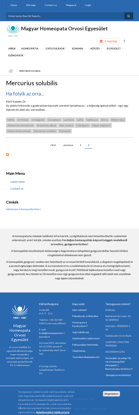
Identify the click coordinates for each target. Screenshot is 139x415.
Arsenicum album (46, 125)
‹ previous (68, 145)
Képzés (95, 48)
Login (88, 5)
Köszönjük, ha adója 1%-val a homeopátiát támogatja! (118, 362)
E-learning (111, 41)
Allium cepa (117, 119)
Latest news (17, 181)
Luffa (80, 119)
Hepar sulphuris (101, 125)
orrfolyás (22, 119)
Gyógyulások (55, 48)
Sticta (104, 119)
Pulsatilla (64, 131)
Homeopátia (29, 48)
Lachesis (69, 119)
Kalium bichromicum (19, 131)
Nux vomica (66, 125)
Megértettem (112, 394)
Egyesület (114, 48)
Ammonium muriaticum (20, 125)
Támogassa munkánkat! (118, 375)
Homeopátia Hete (29, 209)
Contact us (51, 5)
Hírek (12, 48)
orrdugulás (38, 119)
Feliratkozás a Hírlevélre (85, 316)
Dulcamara (54, 119)
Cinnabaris (82, 125)
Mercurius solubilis (45, 131)
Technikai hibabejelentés (86, 357)
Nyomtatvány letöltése (119, 368)
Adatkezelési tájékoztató (86, 338)
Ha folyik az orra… (25, 94)
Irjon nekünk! (79, 309)
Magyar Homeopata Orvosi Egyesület (64, 28)
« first (53, 145)
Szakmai (77, 48)
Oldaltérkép (78, 350)
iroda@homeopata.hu (52, 333)
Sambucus (92, 119)
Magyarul (71, 5)
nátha (10, 119)
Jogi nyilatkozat (80, 332)
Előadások (16, 55)
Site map (31, 5)
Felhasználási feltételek (85, 344)
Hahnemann (12, 209)
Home (14, 5)
